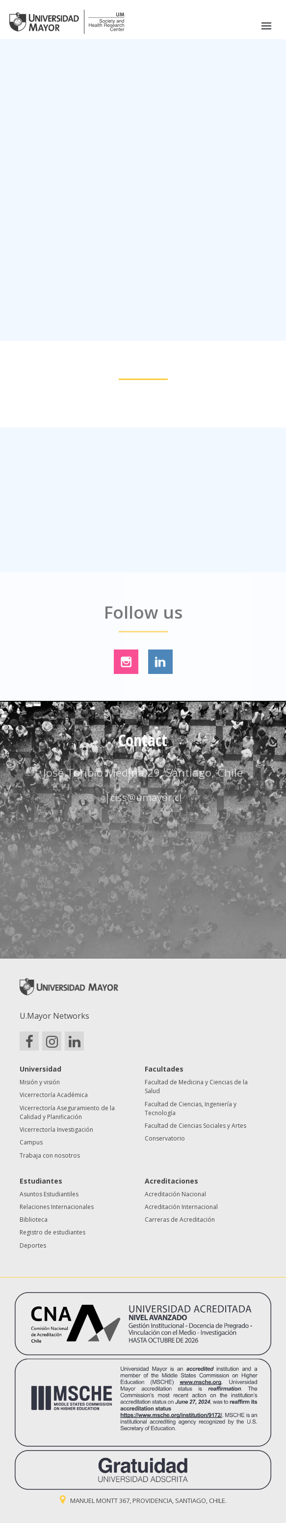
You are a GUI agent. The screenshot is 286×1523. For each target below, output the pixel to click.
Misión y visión (40, 1082)
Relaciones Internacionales (57, 1207)
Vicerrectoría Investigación (56, 1129)
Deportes (33, 1245)
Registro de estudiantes (52, 1232)
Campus (31, 1142)
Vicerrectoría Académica (54, 1095)
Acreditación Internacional (181, 1207)
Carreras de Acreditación (180, 1219)
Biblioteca (34, 1219)
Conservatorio (165, 1138)
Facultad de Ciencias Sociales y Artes (195, 1125)
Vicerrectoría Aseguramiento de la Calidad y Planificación (67, 1112)
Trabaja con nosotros (50, 1155)
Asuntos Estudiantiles (49, 1194)
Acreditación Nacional (175, 1194)
